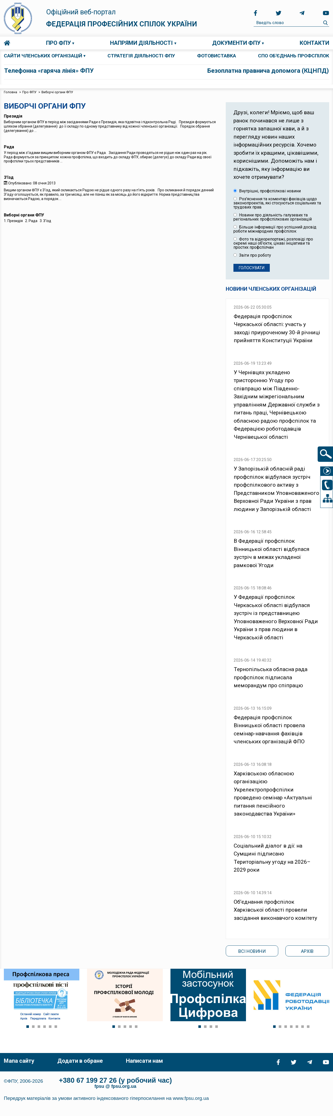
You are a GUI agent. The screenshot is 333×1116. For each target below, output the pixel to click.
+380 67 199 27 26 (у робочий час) (115, 1080)
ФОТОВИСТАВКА (216, 56)
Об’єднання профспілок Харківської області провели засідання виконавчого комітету (275, 910)
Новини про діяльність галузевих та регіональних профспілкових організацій (272, 217)
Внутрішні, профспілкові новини (267, 191)
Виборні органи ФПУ (24, 215)
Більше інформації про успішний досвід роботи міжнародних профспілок (274, 229)
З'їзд (9, 177)
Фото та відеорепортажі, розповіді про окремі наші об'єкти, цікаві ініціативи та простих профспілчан (273, 243)
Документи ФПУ (236, 43)
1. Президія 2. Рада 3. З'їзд (27, 221)
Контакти (314, 43)
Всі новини (252, 951)
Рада (9, 146)
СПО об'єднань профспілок (293, 56)
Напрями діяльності (141, 43)
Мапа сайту (19, 1061)
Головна (7, 43)
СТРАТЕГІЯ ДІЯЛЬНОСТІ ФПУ (141, 56)
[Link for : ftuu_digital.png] (208, 995)
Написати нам (144, 1061)
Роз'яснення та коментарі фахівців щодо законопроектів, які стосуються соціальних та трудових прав (277, 203)
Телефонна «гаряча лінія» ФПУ (49, 70)
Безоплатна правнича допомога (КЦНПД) (268, 70)
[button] (27, 1026)
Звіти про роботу (252, 255)
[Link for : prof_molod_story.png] (125, 995)
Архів (307, 951)
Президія (13, 116)
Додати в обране (80, 1061)
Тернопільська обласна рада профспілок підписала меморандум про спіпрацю (270, 677)
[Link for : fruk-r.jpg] (291, 995)
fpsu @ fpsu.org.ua (115, 1086)
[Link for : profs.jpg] (41, 995)
